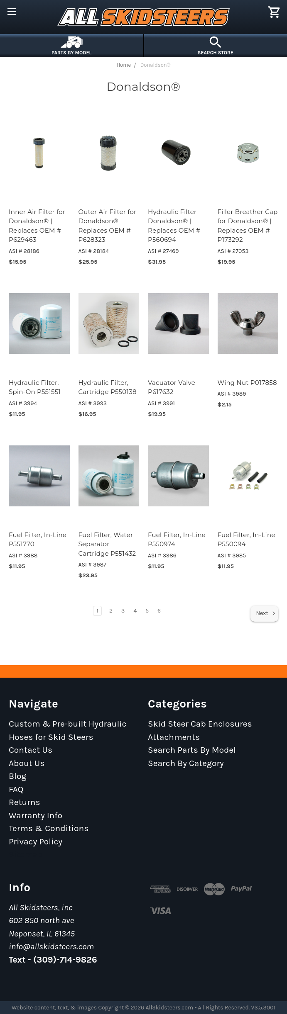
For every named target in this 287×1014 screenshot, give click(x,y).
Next (266, 613)
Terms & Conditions (48, 828)
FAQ (16, 789)
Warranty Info (35, 815)
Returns (24, 802)
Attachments (174, 737)
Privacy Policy (35, 841)
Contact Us (30, 750)
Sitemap (25, 854)
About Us (26, 763)
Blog (17, 776)
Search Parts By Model (192, 750)
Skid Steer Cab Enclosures (200, 724)
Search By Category (186, 763)
